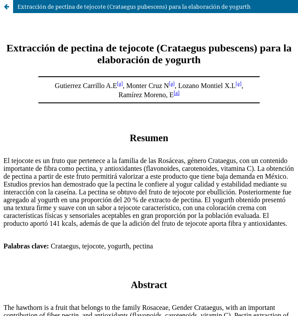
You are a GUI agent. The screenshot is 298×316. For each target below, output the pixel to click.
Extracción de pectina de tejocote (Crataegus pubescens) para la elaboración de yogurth (134, 6)
